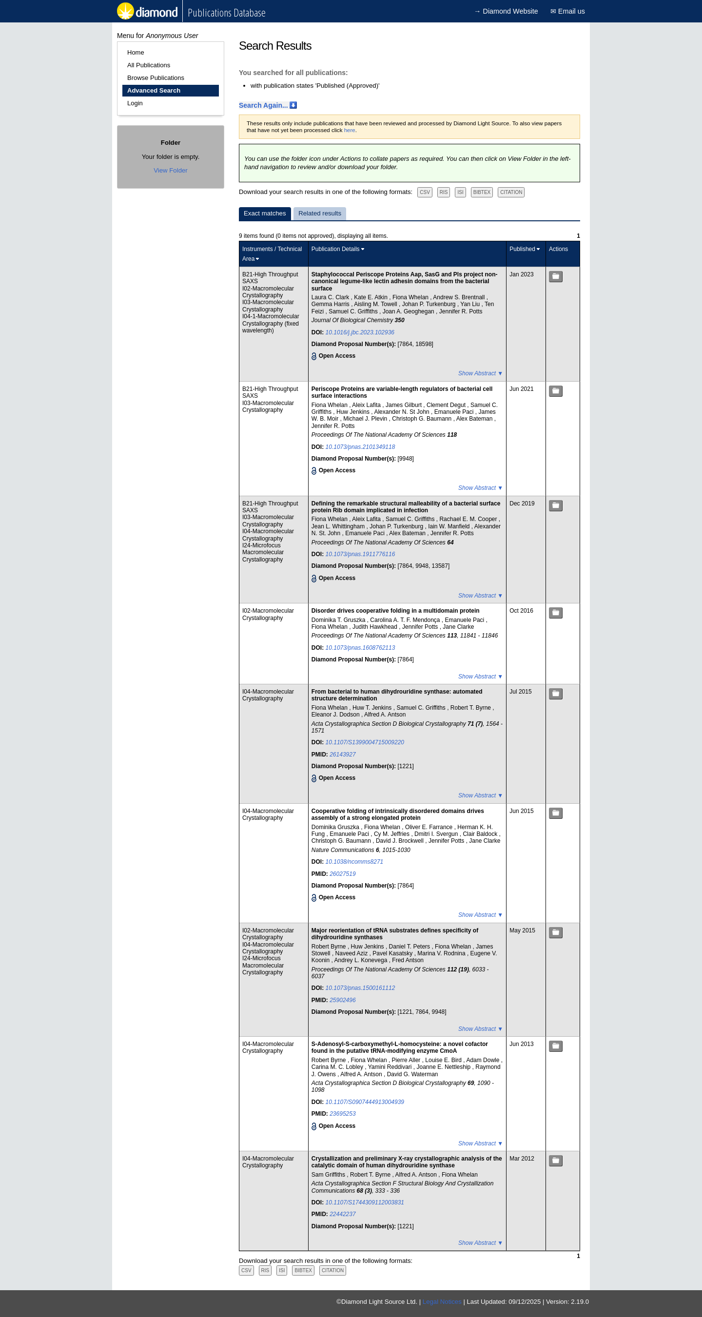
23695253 (342, 1113)
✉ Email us (567, 11)
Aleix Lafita (367, 405)
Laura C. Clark (331, 297)
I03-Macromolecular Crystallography (268, 305)
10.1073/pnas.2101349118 (360, 447)
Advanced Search (153, 90)
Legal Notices (442, 1301)
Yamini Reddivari (390, 1067)
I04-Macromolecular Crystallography (268, 535)
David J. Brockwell (400, 840)
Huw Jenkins (353, 411)
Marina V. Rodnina (442, 953)
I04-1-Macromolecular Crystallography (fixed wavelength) (270, 323)
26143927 (342, 754)
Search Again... (263, 105)
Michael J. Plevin (366, 418)
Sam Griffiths (329, 1174)
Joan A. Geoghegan (409, 311)
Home (135, 52)
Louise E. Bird (444, 1060)
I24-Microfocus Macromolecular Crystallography (263, 552)
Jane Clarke (458, 626)
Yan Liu (470, 304)
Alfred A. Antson (385, 714)
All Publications (148, 65)
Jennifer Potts (421, 626)
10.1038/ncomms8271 (355, 861)
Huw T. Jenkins (372, 707)
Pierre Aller (407, 1060)
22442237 (342, 1214)
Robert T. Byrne (471, 707)
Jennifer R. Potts (461, 311)
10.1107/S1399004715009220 (365, 742)
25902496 (342, 1000)
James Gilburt (404, 405)
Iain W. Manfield (449, 526)
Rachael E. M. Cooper (468, 519)
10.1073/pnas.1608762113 (360, 647)
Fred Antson (408, 960)
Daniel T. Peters (410, 946)
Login (135, 103)
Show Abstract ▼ (480, 373)
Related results (319, 213)
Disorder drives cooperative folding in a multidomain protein (396, 610)
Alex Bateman (475, 418)
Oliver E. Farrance (429, 827)
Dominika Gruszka (336, 827)
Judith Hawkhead (375, 626)
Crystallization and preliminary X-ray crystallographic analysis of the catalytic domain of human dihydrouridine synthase (407, 1162)
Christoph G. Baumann (422, 418)
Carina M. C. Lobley (338, 1067)
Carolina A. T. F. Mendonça (406, 620)
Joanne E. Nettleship (444, 1067)
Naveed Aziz (352, 953)
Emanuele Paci (454, 411)
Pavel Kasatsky (393, 953)
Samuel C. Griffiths (354, 311)
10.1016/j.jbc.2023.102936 (360, 332)
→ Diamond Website (506, 11)
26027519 (342, 874)
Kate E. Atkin (371, 297)
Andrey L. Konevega (361, 960)
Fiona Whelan (411, 297)
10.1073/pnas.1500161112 (360, 988)
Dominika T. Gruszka (339, 620)
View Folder (170, 170)
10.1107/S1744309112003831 (365, 1202)
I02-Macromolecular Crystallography (268, 292)
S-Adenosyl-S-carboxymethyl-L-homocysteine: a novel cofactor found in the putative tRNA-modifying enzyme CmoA (400, 1047)
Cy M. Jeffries (392, 834)
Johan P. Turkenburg (429, 304)
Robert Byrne (330, 946)
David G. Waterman (412, 1074)
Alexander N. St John (402, 411)
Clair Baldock (481, 834)
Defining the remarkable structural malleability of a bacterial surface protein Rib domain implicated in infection (406, 507)
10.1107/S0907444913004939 (365, 1102)
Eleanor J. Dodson (336, 714)
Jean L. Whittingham (339, 526)
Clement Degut (447, 405)
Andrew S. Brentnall (459, 297)
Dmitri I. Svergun (437, 834)
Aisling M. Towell (376, 304)
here (349, 130)
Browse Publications (155, 77)
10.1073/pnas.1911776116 (360, 554)
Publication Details (336, 249)
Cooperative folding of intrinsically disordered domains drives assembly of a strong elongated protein (398, 814)
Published (522, 249)
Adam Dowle (483, 1060)
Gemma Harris (331, 304)
